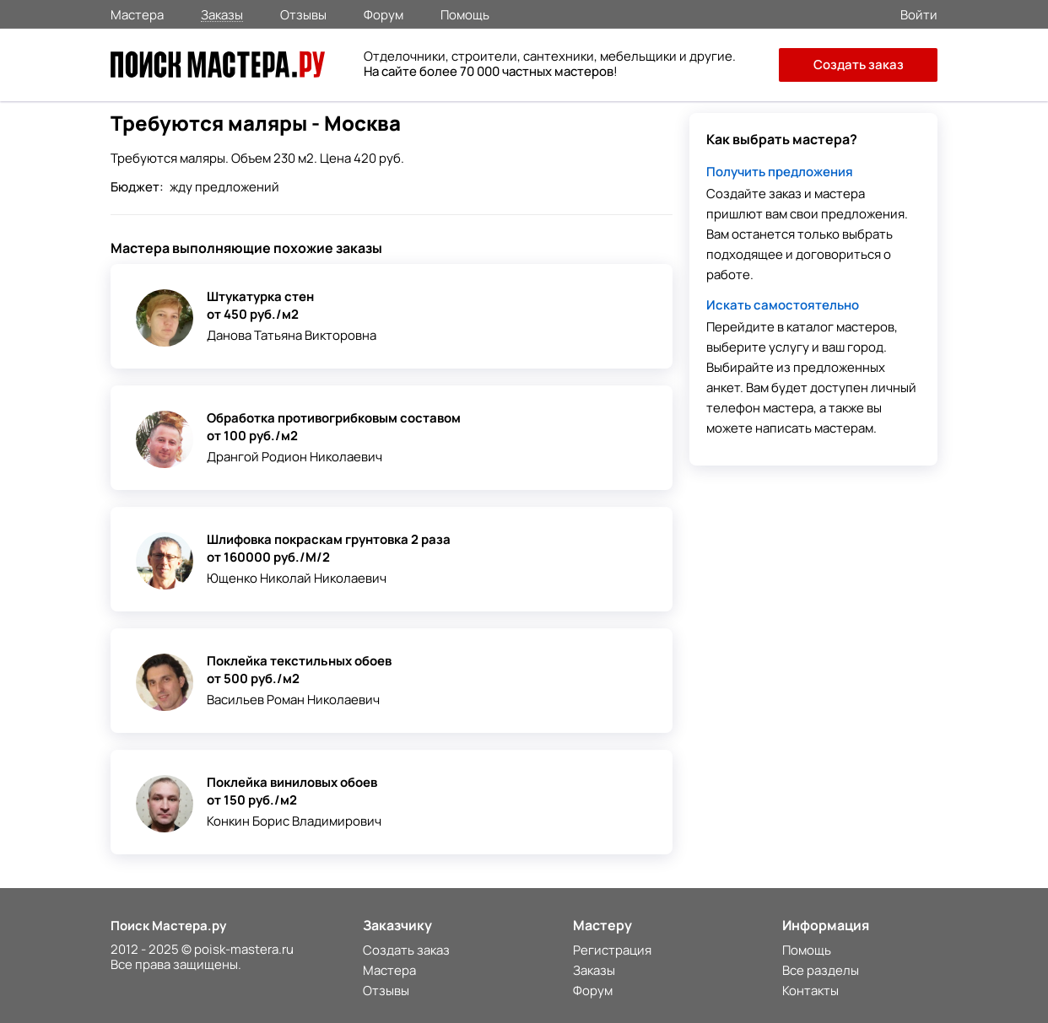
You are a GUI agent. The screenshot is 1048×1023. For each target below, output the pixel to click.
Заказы (222, 14)
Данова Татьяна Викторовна (291, 335)
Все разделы (820, 970)
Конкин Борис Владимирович (294, 821)
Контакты (810, 990)
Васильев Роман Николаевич (293, 699)
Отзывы (303, 13)
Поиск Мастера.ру (168, 925)
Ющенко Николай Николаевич (296, 578)
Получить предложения (779, 171)
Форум (383, 13)
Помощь (464, 13)
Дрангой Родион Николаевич (294, 457)
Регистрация (612, 950)
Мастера (137, 13)
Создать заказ (858, 64)
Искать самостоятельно (782, 305)
